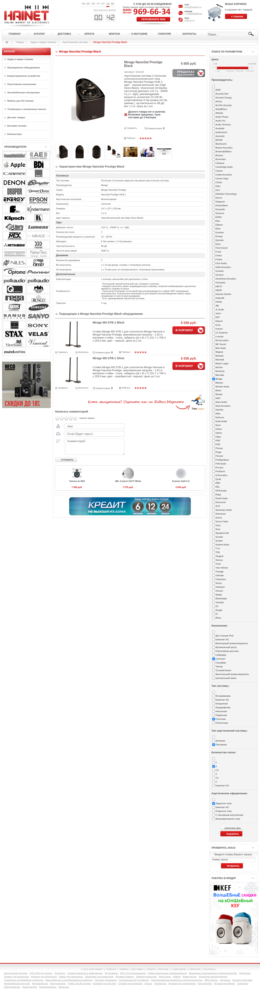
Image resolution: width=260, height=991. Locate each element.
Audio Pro (220, 120)
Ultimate (220, 575)
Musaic (219, 394)
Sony (218, 525)
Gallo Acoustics (223, 267)
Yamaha (220, 602)
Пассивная (221, 744)
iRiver (218, 618)
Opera (219, 433)
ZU (217, 606)
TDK (218, 552)
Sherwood (221, 514)
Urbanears (221, 579)
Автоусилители (58, 983)
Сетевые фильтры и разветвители (85, 973)
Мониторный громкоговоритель (232, 643)
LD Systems (222, 332)
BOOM (219, 140)
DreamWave (222, 205)
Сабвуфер (221, 655)
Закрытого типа (224, 803)
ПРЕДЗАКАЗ (185, 73)
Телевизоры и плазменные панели (26, 109)
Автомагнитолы (40, 983)
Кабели (177, 976)
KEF (218, 317)
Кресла (148, 983)
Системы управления (106, 980)
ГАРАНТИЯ (194, 969)
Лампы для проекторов (71, 976)
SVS (218, 506)
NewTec (219, 409)
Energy (219, 236)
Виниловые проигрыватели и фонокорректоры (213, 973)
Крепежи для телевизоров (182, 983)
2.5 (217, 770)
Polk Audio (221, 463)
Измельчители (29, 987)
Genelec (220, 271)
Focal (218, 251)
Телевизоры (160, 983)
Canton (219, 171)
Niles (218, 413)
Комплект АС (222, 639)
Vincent (219, 591)
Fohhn (219, 255)
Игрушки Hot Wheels (224, 983)
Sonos (219, 517)
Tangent (219, 556)
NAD (218, 398)
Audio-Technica (223, 124)
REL (218, 487)
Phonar (219, 448)
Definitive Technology (226, 194)
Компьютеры (14, 134)
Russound (221, 502)
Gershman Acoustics (226, 278)
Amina (219, 101)
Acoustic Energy (224, 97)
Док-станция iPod (224, 635)
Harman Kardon (223, 294)
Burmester (221, 159)
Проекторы (244, 973)
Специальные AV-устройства (134, 980)
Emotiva (220, 232)
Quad (218, 479)
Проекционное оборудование (23, 67)
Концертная (222, 703)
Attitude (219, 113)
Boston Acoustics (224, 147)
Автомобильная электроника (23, 92)
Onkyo (219, 429)
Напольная (221, 711)
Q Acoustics (221, 475)
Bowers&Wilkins (224, 151)
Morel (218, 390)
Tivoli (218, 564)
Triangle (219, 571)
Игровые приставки (242, 980)
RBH (218, 483)
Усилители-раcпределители (213, 976)
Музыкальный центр (226, 647)
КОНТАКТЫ (210, 969)
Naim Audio (221, 402)
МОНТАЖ (163, 969)
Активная (220, 740)
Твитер (219, 666)
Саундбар (221, 662)
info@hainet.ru (193, 7)
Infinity (219, 302)
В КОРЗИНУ (184, 330)
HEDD (219, 290)
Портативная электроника (21, 84)
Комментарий (94, 447)
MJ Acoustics (222, 340)
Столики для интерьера (130, 983)
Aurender (220, 136)
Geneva (219, 275)
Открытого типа (224, 811)
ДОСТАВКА (137, 969)
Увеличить (83, 352)
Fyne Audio (221, 263)
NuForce (220, 417)
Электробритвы (12, 987)
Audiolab (220, 128)
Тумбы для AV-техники (79, 983)
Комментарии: (155, 128)
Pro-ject (219, 467)
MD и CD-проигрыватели (133, 973)
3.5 (217, 778)
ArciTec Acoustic (224, 105)
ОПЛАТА (150, 969)
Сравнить (132, 128)
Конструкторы (205, 983)
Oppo (218, 436)
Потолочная (222, 723)
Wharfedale (221, 598)
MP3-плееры (211, 980)
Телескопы (242, 983)
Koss (218, 325)
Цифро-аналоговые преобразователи (167, 973)
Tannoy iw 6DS (77, 481)
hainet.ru (189, 20)
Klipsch (219, 321)
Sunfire (219, 541)
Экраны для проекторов (16, 976)
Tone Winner (222, 567)
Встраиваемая (223, 696)
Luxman (219, 336)
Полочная (221, 719)
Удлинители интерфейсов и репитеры (23, 980)
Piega (218, 452)
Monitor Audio (222, 386)
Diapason (220, 201)
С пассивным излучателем (229, 815)
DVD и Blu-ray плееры (40, 973)
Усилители (59, 973)
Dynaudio (220, 209)
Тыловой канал (223, 670)
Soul (218, 529)
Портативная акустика (227, 651)
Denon (219, 198)
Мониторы (63, 987)
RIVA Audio (221, 490)
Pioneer (219, 456)
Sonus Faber (222, 521)
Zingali (219, 610)
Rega (218, 494)
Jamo (218, 313)
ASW (218, 90)
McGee (219, 367)
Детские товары (16, 117)
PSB (218, 444)
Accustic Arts (222, 93)
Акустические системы (75, 42)
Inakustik (220, 298)
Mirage (219, 379)
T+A (218, 548)
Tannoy (219, 560)
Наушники (225, 980)
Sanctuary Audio (224, 510)
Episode (220, 240)
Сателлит (220, 659)
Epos (218, 244)
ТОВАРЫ (124, 969)
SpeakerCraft (222, 533)
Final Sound (222, 248)
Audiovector (221, 132)
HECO (219, 286)
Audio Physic (222, 117)
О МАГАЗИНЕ (179, 969)
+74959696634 (193, 13)
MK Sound (221, 344)
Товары (20, 42)
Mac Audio (221, 348)
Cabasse (220, 163)
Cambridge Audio (224, 167)
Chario (219, 182)
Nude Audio (221, 421)
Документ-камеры (124, 976)
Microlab (220, 375)
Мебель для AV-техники (20, 101)
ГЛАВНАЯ (111, 969)
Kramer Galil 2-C (181, 481)
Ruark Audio (222, 498)
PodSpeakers (222, 460)
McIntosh (220, 371)
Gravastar (220, 282)
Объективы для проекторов (99, 976)
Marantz (220, 356)
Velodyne (220, 587)
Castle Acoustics (224, 174)
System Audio (222, 544)
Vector (219, 583)
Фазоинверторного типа (228, 819)
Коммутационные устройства (23, 76)
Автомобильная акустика (17, 983)
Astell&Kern (221, 109)
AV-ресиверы (111, 973)
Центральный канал (226, 678)
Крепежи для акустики (104, 983)
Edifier (219, 217)
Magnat (219, 352)
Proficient (220, 471)
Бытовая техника (16, 126)
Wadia (219, 594)
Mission (219, 383)
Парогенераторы (47, 987)
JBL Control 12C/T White (128, 481)
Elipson (219, 225)
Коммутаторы (190, 976)
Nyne (218, 425)
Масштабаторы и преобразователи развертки (69, 980)
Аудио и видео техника (43, 42)
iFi (217, 614)
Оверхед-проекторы (146, 976)
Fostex (219, 259)
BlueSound (221, 144)
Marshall (220, 359)
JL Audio (220, 309)
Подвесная (221, 715)
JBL (217, 305)
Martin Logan (222, 363)
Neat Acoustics (223, 406)
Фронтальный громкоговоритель (232, 674)
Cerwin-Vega (222, 178)
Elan (218, 221)
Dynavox (220, 213)
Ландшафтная (223, 707)
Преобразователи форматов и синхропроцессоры (177, 980)
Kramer (219, 329)
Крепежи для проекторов (44, 976)
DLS (218, 190)
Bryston (219, 155)
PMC (218, 440)
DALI (218, 186)
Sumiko (219, 537)
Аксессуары (165, 976)
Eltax (218, 228)
